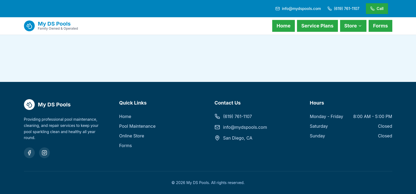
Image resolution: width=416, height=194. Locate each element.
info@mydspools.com (245, 127)
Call (377, 8)
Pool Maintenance (137, 126)
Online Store (131, 135)
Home (284, 26)
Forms (380, 26)
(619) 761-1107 (237, 116)
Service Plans (317, 26)
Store (353, 26)
